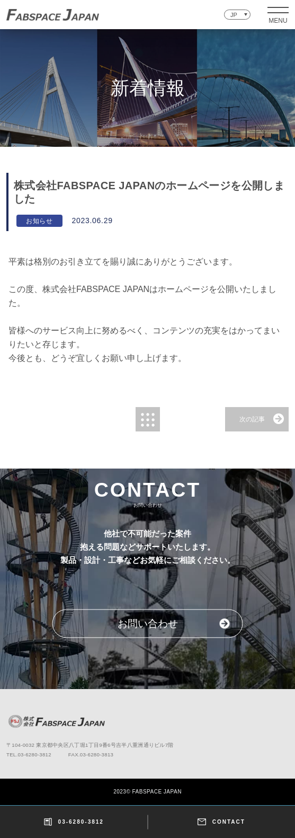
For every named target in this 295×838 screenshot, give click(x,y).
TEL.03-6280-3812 (28, 754)
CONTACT (221, 821)
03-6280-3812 (74, 822)
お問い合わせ (148, 624)
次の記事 (252, 419)
